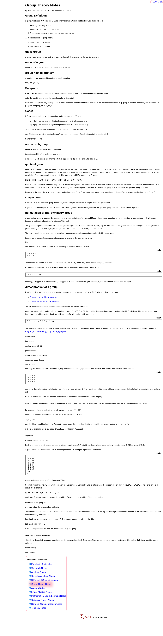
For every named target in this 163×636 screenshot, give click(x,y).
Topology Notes (38, 616)
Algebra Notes (38, 596)
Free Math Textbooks (41, 572)
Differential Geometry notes (44, 588)
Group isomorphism (39, 298)
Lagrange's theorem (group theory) (42, 333)
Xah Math (158, 2)
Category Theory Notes (42, 608)
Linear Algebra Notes (41, 600)
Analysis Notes (38, 580)
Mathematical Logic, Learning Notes (48, 604)
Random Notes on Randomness (46, 612)
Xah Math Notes (39, 576)
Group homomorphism (40, 303)
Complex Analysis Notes (43, 584)
